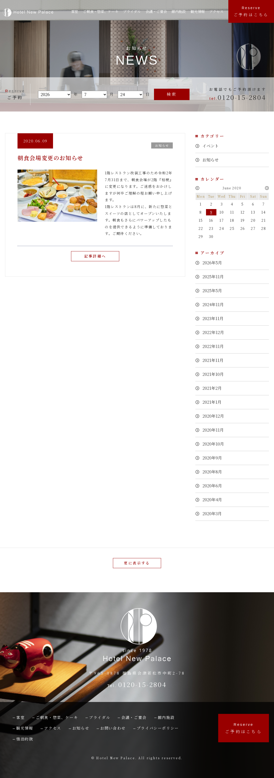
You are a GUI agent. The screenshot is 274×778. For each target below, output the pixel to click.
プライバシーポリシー (158, 728)
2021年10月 (214, 374)
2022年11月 (214, 346)
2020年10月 (214, 444)
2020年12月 (214, 416)
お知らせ (211, 160)
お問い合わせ (113, 728)
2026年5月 (213, 263)
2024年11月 (214, 305)
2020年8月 (213, 472)
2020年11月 (214, 430)
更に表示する (137, 562)
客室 (75, 11)
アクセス (218, 11)
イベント (211, 146)
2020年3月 (213, 514)
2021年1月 (213, 402)
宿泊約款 (24, 739)
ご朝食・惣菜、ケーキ (101, 11)
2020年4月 (213, 500)
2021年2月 (213, 388)
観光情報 (199, 11)
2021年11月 (214, 360)
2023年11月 (214, 319)
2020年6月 (213, 486)
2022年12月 (214, 333)
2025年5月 (213, 291)
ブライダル (134, 11)
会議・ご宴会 (134, 717)
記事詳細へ (95, 256)
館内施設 (181, 11)
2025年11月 (214, 277)
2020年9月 (213, 458)
